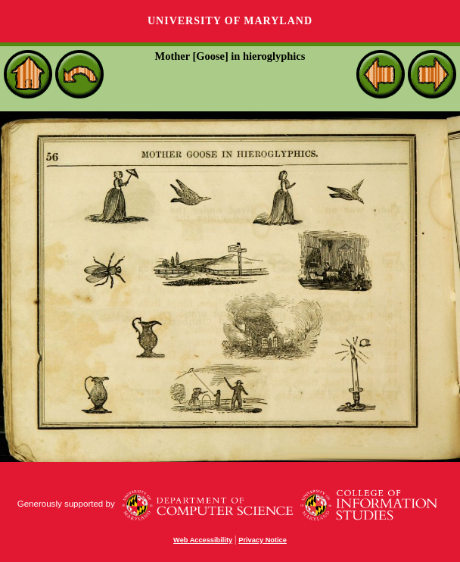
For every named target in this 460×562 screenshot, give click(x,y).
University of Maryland (230, 21)
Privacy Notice (262, 540)
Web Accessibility (202, 540)
